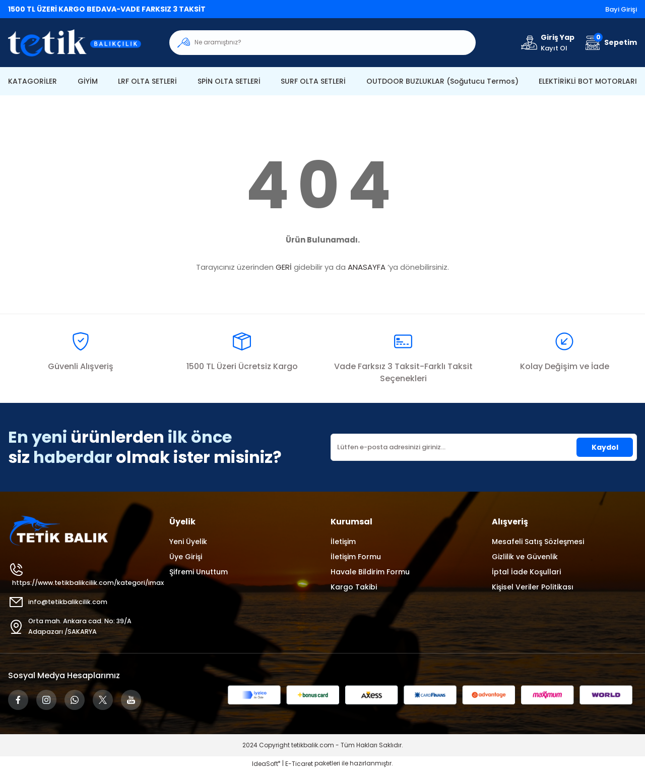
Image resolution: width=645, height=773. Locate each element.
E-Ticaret (299, 765)
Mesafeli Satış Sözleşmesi (538, 542)
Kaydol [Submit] (605, 447)
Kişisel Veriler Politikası (532, 587)
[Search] (322, 42)
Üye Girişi (185, 557)
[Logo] (80, 42)
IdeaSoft (266, 765)
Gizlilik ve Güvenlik (525, 557)
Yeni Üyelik (188, 542)
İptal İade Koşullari (526, 572)
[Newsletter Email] (484, 447)
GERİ (284, 267)
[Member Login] (547, 42)
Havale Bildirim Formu (370, 572)
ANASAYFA (366, 267)
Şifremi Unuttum (198, 572)
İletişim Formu (356, 557)
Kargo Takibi (354, 587)
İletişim (343, 542)
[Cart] (610, 42)
